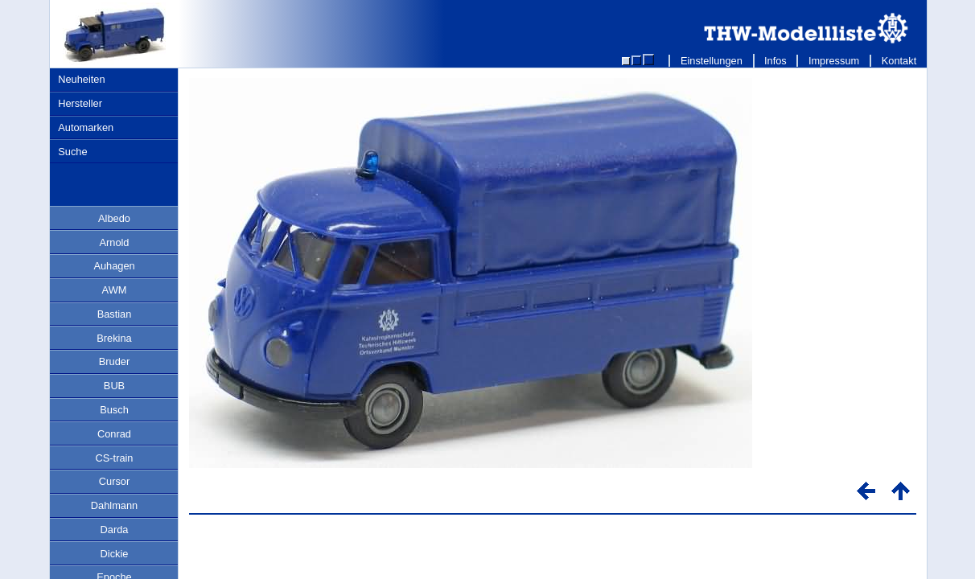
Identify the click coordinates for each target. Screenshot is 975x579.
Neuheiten (81, 79)
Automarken (85, 127)
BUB (114, 386)
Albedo (114, 218)
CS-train (115, 458)
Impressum (834, 61)
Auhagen (113, 266)
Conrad (114, 434)
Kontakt (899, 61)
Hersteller (80, 103)
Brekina (114, 338)
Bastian (114, 314)
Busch (114, 410)
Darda (115, 530)
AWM (114, 290)
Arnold (115, 242)
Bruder (114, 361)
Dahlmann (114, 505)
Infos (775, 61)
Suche (72, 152)
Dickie (115, 554)
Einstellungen (711, 61)
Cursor (114, 481)
